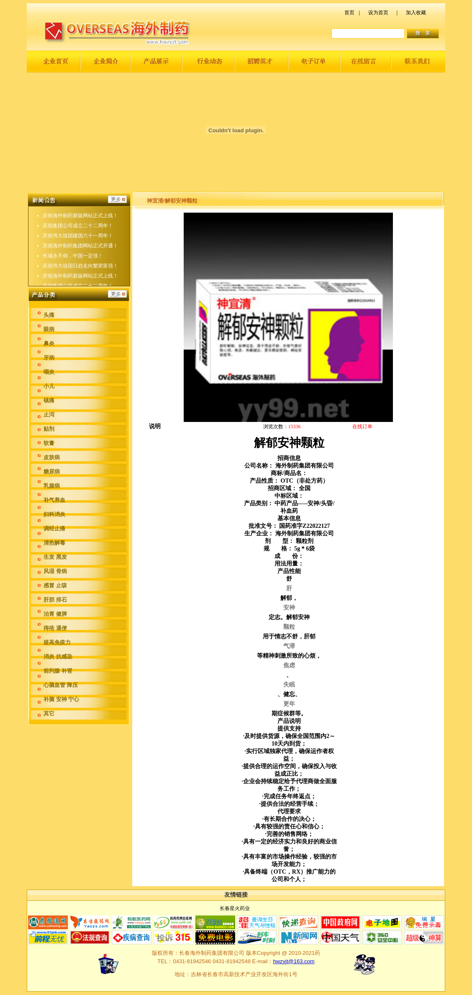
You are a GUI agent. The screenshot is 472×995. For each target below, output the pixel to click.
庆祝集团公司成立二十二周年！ (78, 231)
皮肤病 (52, 457)
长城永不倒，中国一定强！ (73, 262)
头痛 (49, 315)
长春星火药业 (235, 908)
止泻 (49, 414)
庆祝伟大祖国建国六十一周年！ (78, 241)
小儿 (49, 386)
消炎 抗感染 (58, 656)
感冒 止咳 (55, 585)
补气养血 (54, 500)
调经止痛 (54, 528)
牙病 (49, 358)
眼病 (49, 329)
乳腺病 (52, 486)
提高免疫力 (57, 642)
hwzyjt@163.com (293, 961)
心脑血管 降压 (61, 685)
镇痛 (49, 400)
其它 (49, 713)
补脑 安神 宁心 (61, 699)
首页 (349, 12)
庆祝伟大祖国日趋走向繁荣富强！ (80, 211)
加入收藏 (416, 12)
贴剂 (49, 429)
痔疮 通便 (55, 628)
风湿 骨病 (55, 571)
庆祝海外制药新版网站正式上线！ (80, 221)
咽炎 (49, 372)
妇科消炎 (54, 514)
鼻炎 (49, 343)
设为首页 (378, 12)
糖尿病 (52, 471)
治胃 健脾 (55, 614)
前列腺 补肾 (58, 671)
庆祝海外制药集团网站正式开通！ (80, 252)
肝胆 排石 (55, 599)
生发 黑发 (55, 557)
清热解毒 (54, 543)
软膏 (49, 443)
